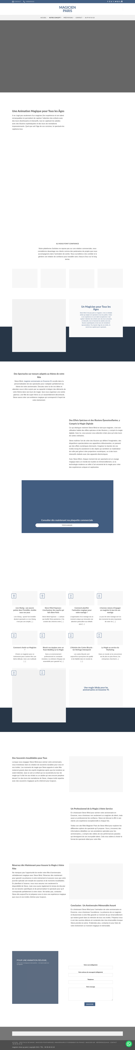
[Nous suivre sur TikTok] (111, 1)
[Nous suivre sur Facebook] (107, 1)
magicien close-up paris (20, 1047)
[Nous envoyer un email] (117, 1)
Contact (80, 18)
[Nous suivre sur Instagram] (109, 1)
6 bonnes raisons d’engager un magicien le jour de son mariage (110, 610)
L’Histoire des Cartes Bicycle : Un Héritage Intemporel (81, 648)
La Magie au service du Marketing (110, 648)
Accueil (44, 18)
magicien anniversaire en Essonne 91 (38, 381)
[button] (129, 1044)
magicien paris (67, 9)
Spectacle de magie (27, 1042)
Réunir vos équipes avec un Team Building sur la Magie (53, 648)
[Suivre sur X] (113, 1)
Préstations (69, 18)
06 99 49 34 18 (89, 17)
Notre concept (55, 18)
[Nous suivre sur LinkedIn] (121, 1)
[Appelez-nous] (119, 1)
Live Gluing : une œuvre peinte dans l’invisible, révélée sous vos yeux (24, 610)
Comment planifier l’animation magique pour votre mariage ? (82, 610)
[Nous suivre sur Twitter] (115, 1)
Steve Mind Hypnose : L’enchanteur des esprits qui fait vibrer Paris (53, 610)
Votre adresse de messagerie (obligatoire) (90, 974)
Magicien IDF (90, 1042)
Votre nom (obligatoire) (90, 967)
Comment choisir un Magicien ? (24, 648)
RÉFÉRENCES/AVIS (102, 1042)
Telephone (90, 982)
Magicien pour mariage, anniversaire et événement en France (60, 1042)
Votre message (90, 994)
